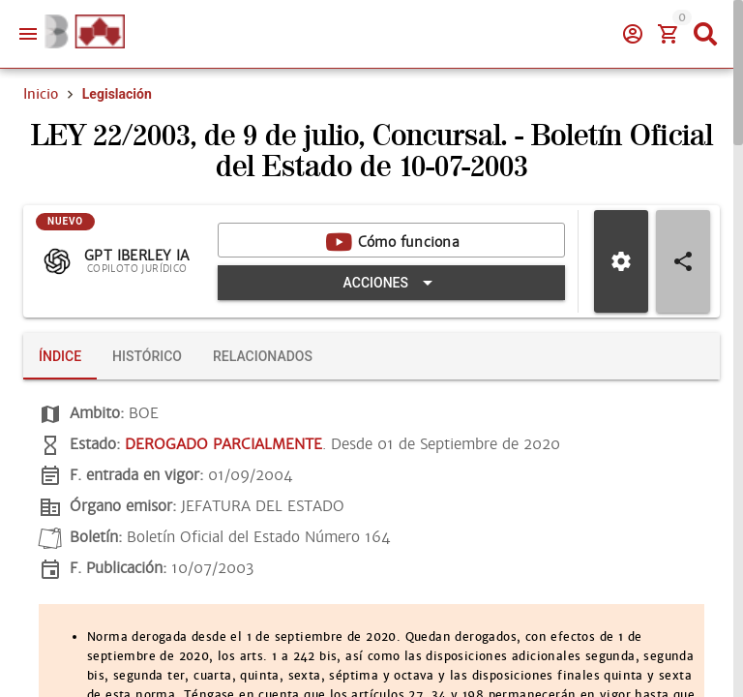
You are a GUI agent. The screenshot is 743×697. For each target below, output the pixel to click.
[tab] (60, 356)
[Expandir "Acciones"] (391, 282)
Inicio (40, 94)
